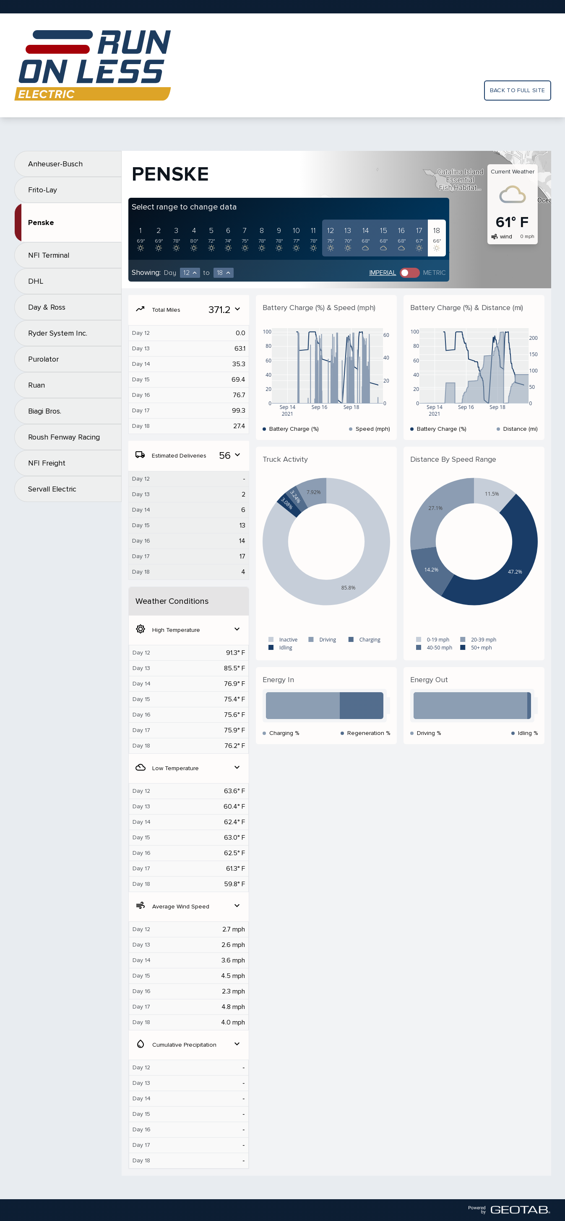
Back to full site (517, 90)
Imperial (383, 273)
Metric (434, 273)
